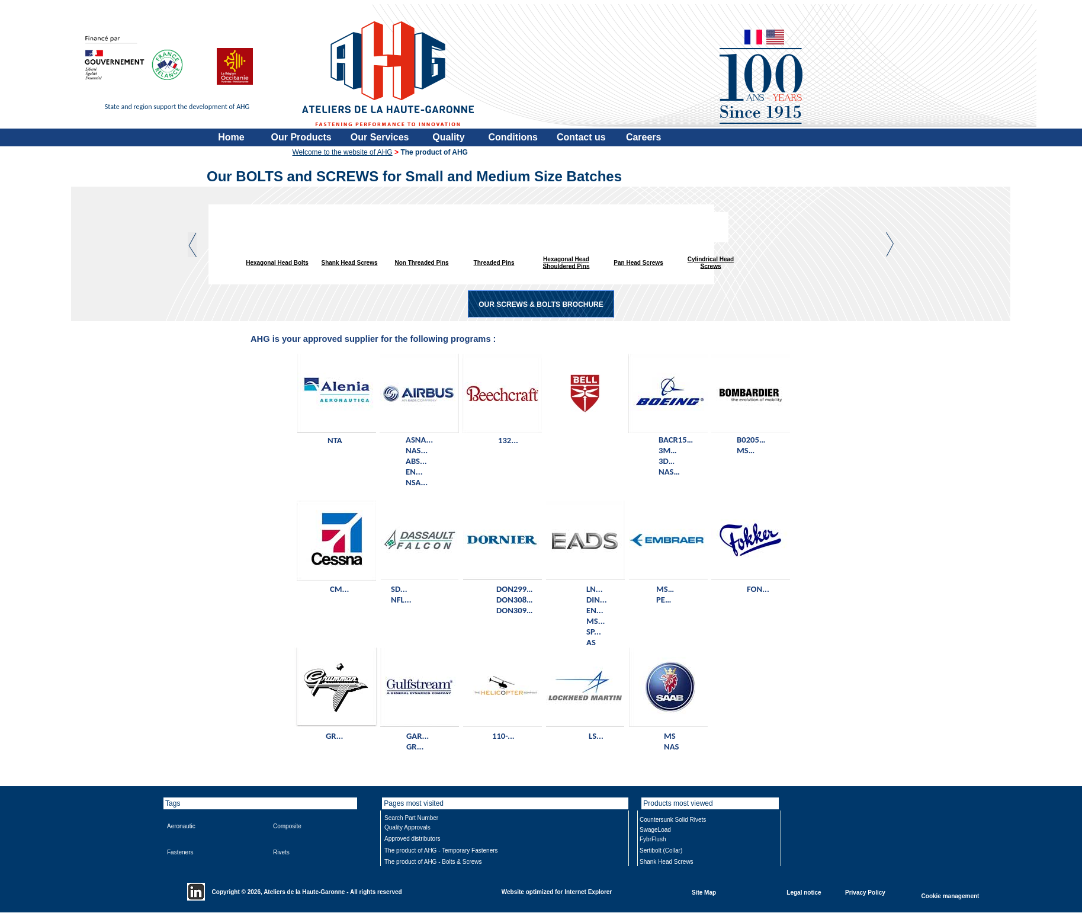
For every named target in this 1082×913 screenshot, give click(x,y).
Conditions (513, 137)
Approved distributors (412, 838)
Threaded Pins (494, 262)
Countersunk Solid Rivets (673, 819)
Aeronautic (181, 826)
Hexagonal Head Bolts (277, 262)
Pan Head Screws (638, 262)
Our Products (301, 137)
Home (231, 137)
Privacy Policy (865, 892)
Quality (448, 137)
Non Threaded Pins (421, 262)
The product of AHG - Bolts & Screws (433, 861)
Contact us (581, 137)
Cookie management (951, 895)
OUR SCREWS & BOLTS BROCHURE (541, 304)
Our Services (380, 137)
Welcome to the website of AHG (343, 152)
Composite (287, 826)
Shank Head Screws (349, 262)
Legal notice (803, 892)
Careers (644, 137)
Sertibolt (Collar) (661, 850)
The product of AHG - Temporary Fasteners (441, 850)
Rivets (281, 852)
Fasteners (180, 852)
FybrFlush (653, 839)
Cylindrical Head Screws (711, 263)
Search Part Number (411, 818)
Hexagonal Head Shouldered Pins (566, 263)
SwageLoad (655, 829)
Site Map (704, 892)
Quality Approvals (407, 827)
